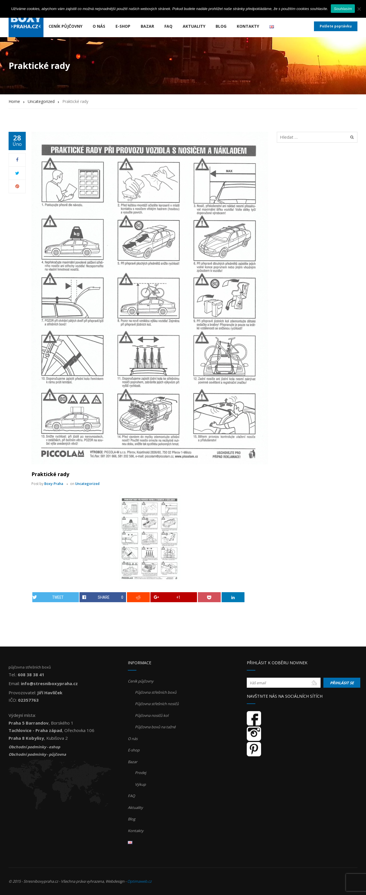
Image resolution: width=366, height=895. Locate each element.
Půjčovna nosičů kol (151, 715)
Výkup (140, 784)
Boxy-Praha (53, 483)
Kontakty (248, 26)
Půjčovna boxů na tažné (155, 726)
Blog (221, 26)
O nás (99, 26)
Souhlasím (343, 9)
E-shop (123, 26)
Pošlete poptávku (336, 26)
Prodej (140, 772)
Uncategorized (87, 483)
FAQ (168, 26)
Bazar (147, 26)
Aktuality (194, 26)
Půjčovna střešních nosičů (157, 703)
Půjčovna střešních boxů (155, 692)
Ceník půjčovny (65, 26)
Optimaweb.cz (139, 881)
